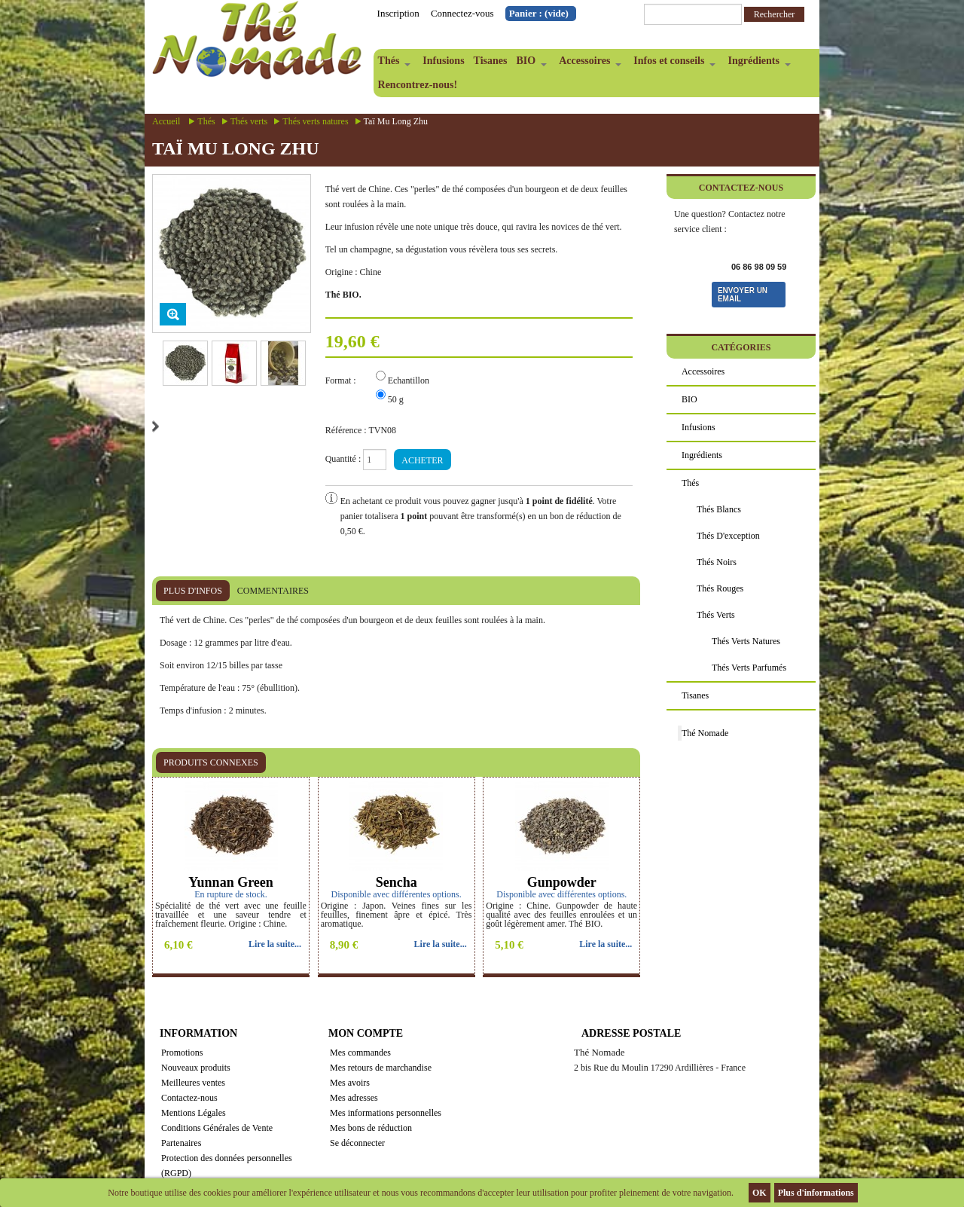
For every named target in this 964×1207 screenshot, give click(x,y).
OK (759, 1192)
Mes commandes (360, 1052)
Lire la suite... (275, 944)
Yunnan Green (230, 882)
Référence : (346, 430)
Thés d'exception (728, 535)
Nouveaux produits (195, 1067)
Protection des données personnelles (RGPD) (226, 1165)
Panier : (539, 13)
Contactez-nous (189, 1097)
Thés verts (249, 121)
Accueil (166, 121)
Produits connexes (210, 762)
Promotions (182, 1052)
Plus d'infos (192, 590)
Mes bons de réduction (371, 1128)
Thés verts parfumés (749, 667)
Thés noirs (717, 562)
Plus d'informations (816, 1192)
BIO (529, 64)
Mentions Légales (193, 1113)
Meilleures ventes (193, 1082)
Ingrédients (756, 64)
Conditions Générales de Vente (217, 1128)
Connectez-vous (462, 13)
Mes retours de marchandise (381, 1067)
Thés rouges (720, 588)
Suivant (155, 426)
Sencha (396, 882)
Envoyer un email (742, 294)
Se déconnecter (357, 1143)
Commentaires (273, 590)
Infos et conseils (672, 64)
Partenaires (181, 1143)
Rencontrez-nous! (418, 84)
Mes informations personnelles (385, 1113)
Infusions (443, 60)
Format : (341, 380)
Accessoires (587, 64)
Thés (392, 64)
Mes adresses (354, 1097)
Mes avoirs (350, 1082)
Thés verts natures (315, 121)
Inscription (398, 13)
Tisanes (491, 60)
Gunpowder (561, 882)
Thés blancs (719, 509)
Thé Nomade (705, 733)
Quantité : (343, 459)
